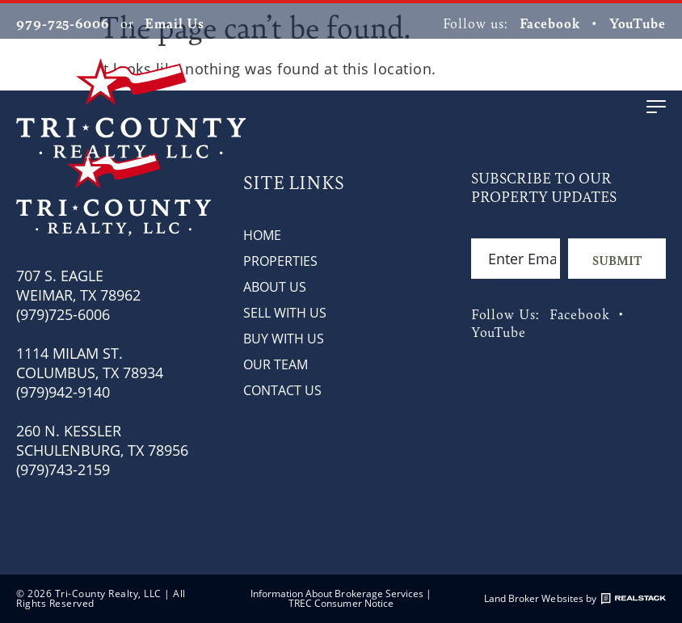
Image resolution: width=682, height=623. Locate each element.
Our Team (275, 364)
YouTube (637, 22)
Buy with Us (283, 338)
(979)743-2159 (63, 469)
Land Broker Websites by (575, 598)
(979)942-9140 (63, 392)
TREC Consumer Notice (341, 603)
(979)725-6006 (63, 314)
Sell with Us (284, 313)
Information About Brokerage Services (337, 593)
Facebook (550, 22)
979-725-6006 (62, 22)
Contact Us (282, 390)
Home (262, 235)
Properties (280, 261)
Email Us (174, 22)
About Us (274, 287)
